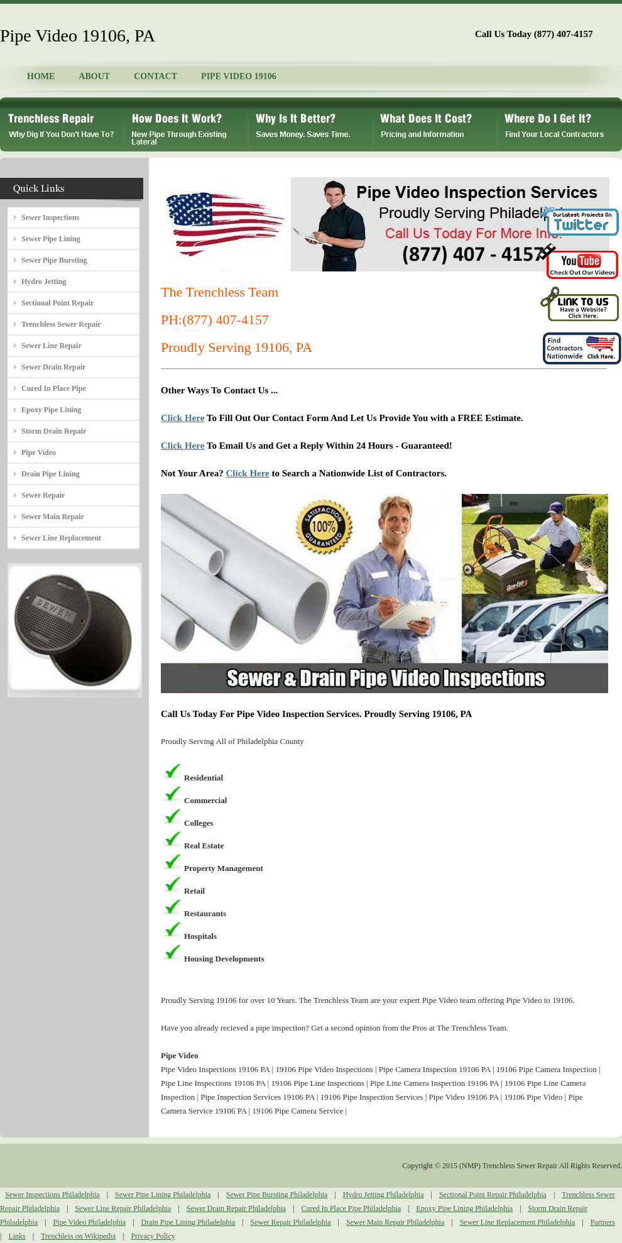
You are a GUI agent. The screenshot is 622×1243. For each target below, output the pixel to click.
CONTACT (155, 76)
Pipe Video (38, 452)
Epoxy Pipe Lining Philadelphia (465, 1208)
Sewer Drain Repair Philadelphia (236, 1208)
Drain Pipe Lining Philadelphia (188, 1222)
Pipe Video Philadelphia (89, 1222)
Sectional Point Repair (57, 302)
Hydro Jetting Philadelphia (383, 1194)
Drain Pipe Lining (50, 473)
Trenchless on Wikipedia (78, 1236)
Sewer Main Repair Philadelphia (395, 1222)
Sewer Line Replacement (61, 538)
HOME (41, 76)
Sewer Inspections (50, 217)
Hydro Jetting (43, 281)
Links (16, 1236)
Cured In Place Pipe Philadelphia (351, 1208)
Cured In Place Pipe (53, 388)
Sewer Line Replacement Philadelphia (518, 1222)
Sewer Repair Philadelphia (291, 1222)
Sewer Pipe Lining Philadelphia (162, 1194)
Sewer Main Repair (52, 516)
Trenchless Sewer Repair (61, 324)
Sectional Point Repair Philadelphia (493, 1194)
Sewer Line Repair (51, 345)
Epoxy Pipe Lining (51, 409)
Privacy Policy (153, 1236)
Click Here (182, 418)
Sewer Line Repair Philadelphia (123, 1208)
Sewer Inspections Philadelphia (52, 1194)
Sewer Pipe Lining (50, 238)
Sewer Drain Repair (53, 367)
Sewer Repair (43, 495)
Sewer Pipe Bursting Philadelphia (277, 1194)
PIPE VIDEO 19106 (238, 76)
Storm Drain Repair (53, 431)
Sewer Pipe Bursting (54, 260)
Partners (603, 1222)
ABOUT (94, 76)
